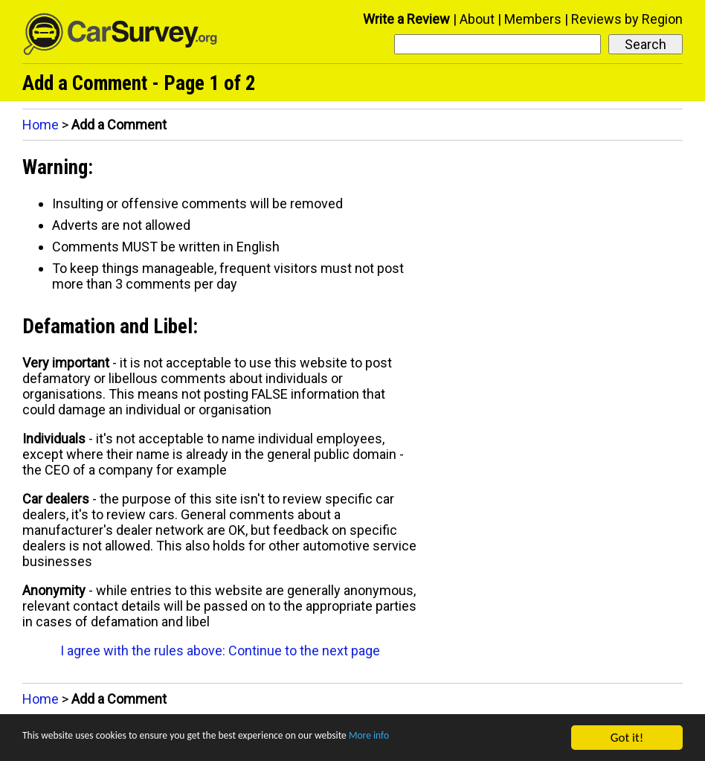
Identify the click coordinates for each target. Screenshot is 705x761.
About (477, 19)
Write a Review (406, 19)
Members (532, 19)
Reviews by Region (627, 19)
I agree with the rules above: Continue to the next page (220, 650)
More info (457, 738)
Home (40, 124)
